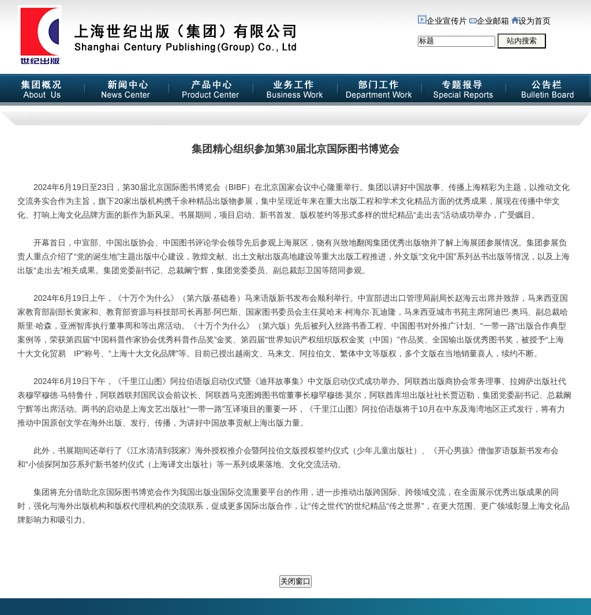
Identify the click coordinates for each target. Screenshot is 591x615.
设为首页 (531, 21)
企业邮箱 (489, 21)
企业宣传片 (442, 21)
